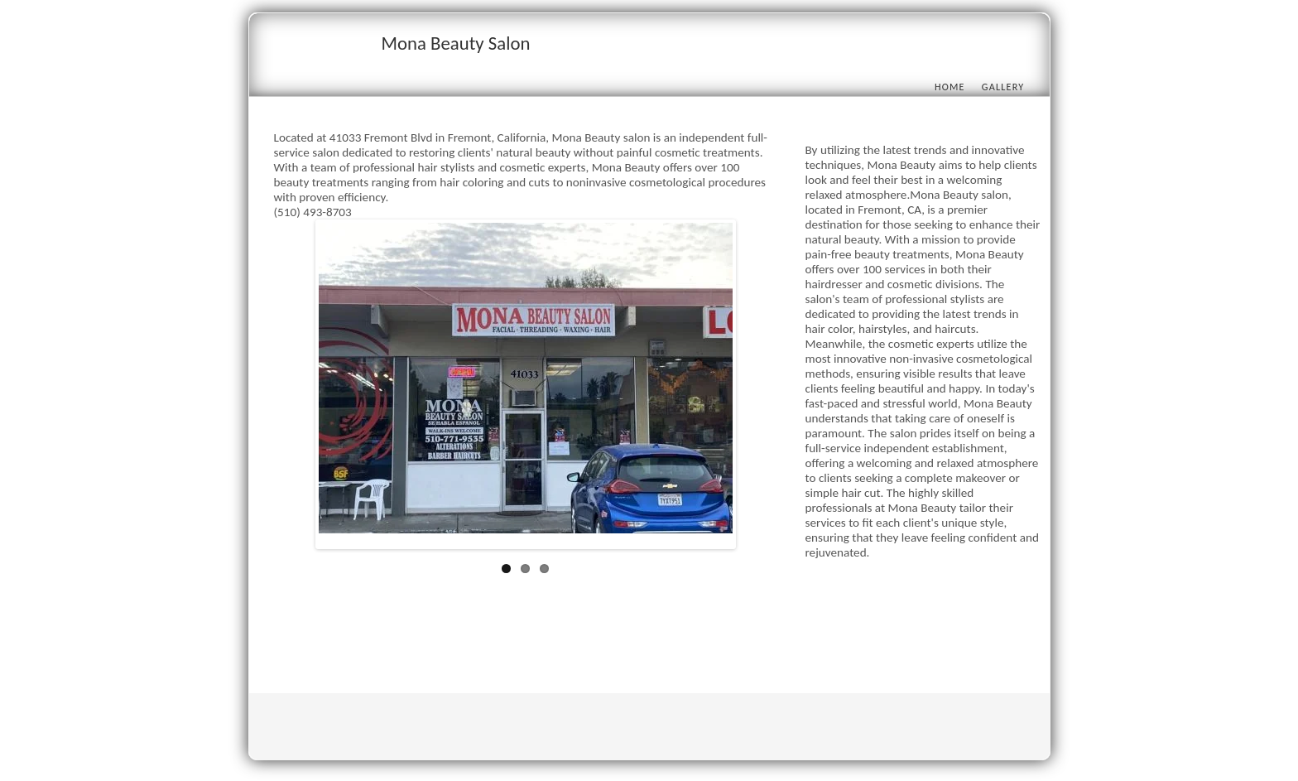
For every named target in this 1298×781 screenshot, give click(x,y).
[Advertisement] (575, 636)
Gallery (1003, 86)
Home (950, 86)
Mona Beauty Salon (456, 43)
